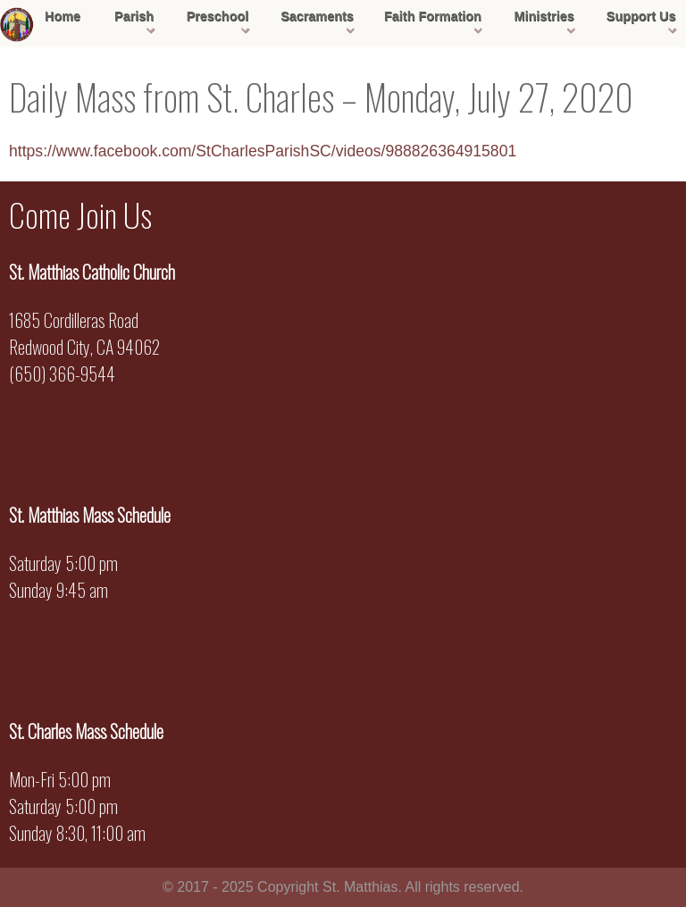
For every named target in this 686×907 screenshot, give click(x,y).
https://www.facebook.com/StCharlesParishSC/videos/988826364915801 (262, 151)
